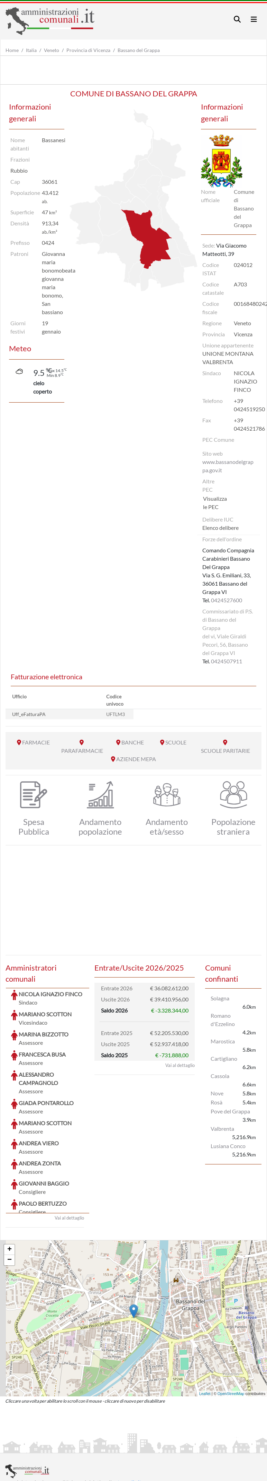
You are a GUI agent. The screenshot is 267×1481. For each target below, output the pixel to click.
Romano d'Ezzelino (223, 1019)
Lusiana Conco (228, 1146)
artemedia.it (127, 1430)
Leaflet (205, 1342)
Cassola (220, 1076)
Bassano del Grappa (139, 50)
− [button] (9, 1208)
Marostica (223, 1041)
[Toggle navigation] (237, 19)
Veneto (51, 50)
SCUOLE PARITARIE (225, 750)
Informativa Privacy (90, 1447)
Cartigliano (224, 1058)
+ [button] (9, 1197)
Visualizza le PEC (215, 502)
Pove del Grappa (230, 1111)
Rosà (216, 1102)
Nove (217, 1093)
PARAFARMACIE (82, 750)
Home (12, 50)
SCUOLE (175, 742)
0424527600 (226, 600)
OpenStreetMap (231, 1342)
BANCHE (132, 742)
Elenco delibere (220, 527)
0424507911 (226, 661)
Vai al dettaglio (69, 1166)
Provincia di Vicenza (88, 50)
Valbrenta (222, 1128)
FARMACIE (36, 742)
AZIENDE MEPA (136, 759)
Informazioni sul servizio (34, 1447)
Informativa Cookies (141, 1447)
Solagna (220, 998)
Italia (31, 50)
